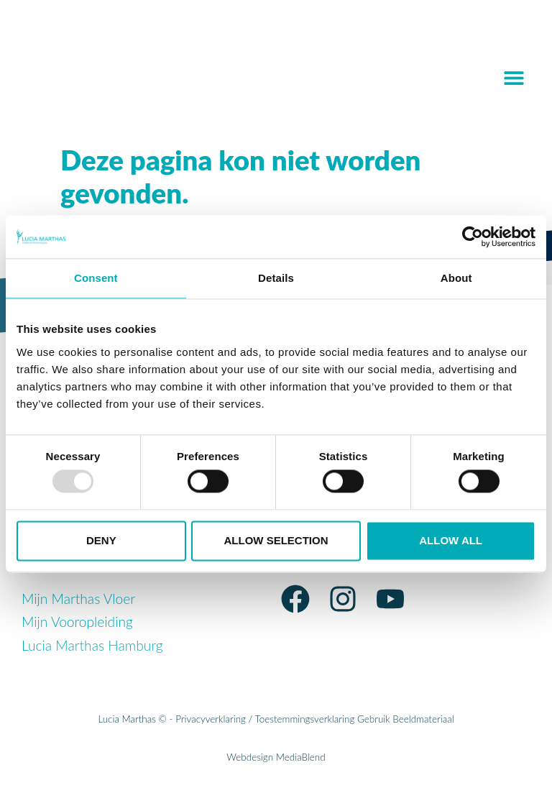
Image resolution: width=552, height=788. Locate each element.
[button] (514, 77)
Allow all (450, 540)
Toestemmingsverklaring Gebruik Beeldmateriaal (354, 719)
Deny (101, 540)
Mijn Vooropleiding (77, 621)
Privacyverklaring (210, 719)
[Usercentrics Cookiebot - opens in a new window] (472, 236)
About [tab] (456, 278)
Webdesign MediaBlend (275, 757)
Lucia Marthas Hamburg (92, 645)
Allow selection (276, 540)
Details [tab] (276, 278)
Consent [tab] (96, 278)
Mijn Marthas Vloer (78, 598)
